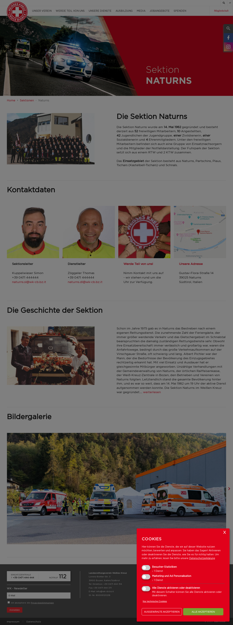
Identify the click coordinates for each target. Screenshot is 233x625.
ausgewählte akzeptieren (162, 611)
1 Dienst (157, 571)
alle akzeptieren (203, 611)
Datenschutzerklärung (202, 558)
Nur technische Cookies (155, 601)
